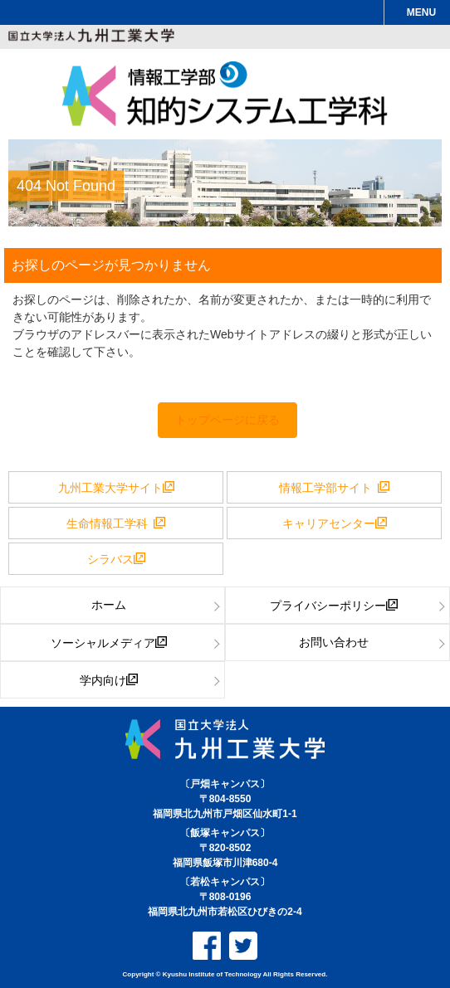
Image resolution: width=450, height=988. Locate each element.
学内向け (103, 679)
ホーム (108, 604)
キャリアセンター (328, 522)
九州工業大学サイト (110, 487)
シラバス (110, 558)
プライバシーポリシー (328, 605)
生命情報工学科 (110, 522)
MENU (421, 12)
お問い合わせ (334, 642)
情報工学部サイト (328, 487)
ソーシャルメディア (103, 642)
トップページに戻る (227, 419)
